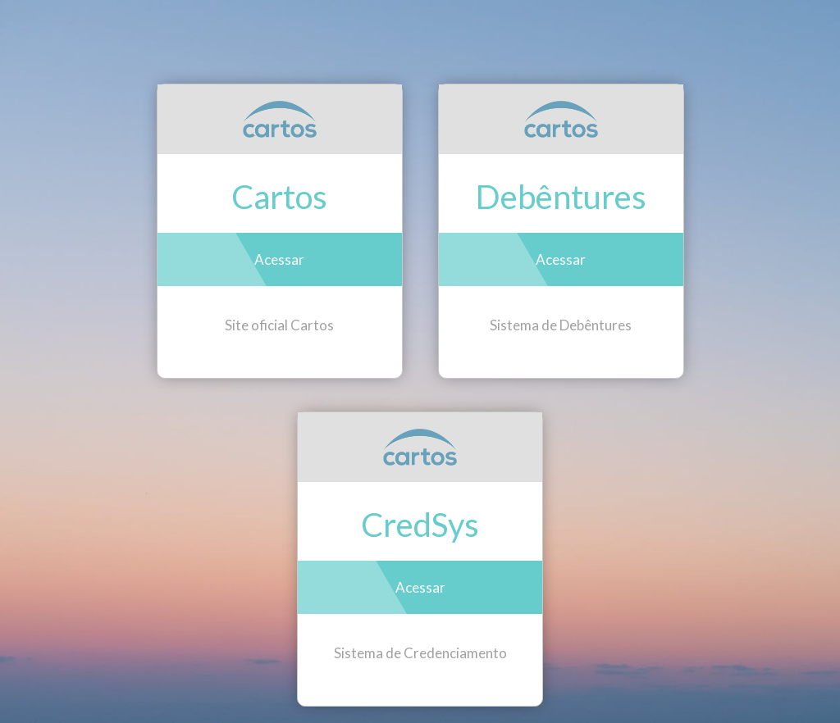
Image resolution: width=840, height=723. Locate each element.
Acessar (279, 259)
